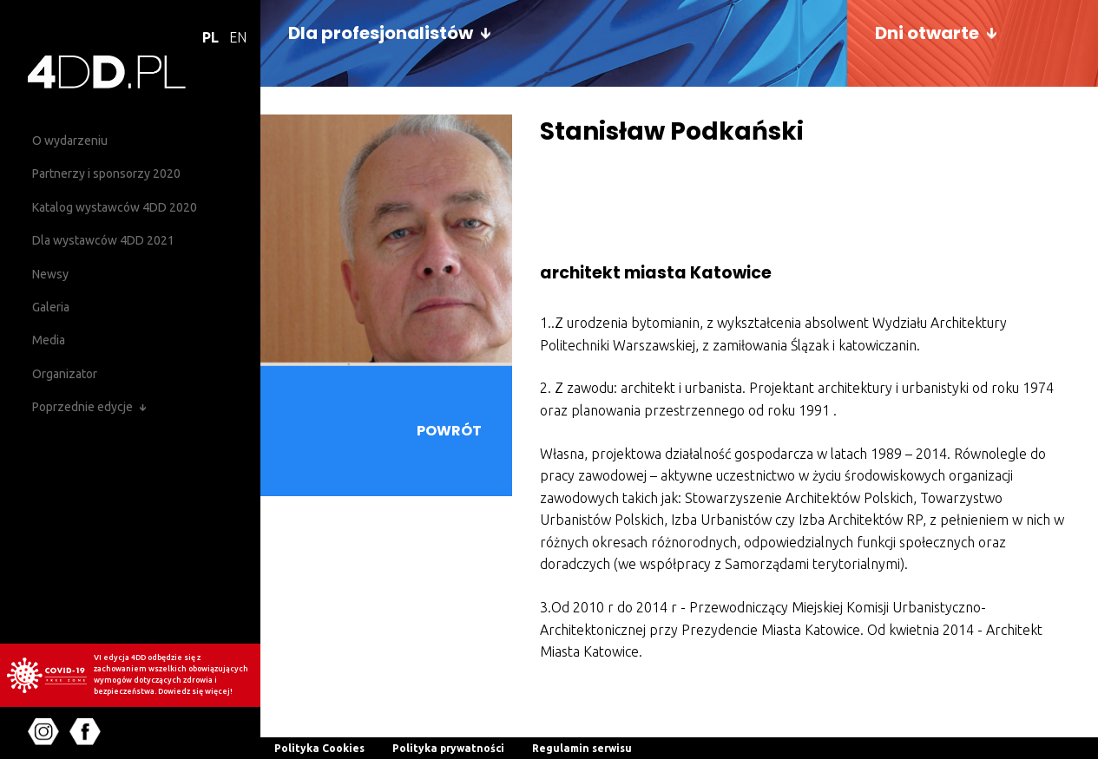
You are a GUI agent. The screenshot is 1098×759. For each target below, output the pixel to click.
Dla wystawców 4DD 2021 (103, 240)
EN (238, 37)
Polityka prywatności (448, 748)
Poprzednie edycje (82, 407)
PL (210, 37)
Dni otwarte (927, 33)
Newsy (50, 274)
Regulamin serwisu (582, 748)
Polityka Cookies (319, 748)
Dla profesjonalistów (380, 33)
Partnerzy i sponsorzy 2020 (106, 173)
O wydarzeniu (70, 140)
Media (48, 340)
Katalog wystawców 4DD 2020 (114, 207)
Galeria (50, 307)
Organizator (64, 374)
